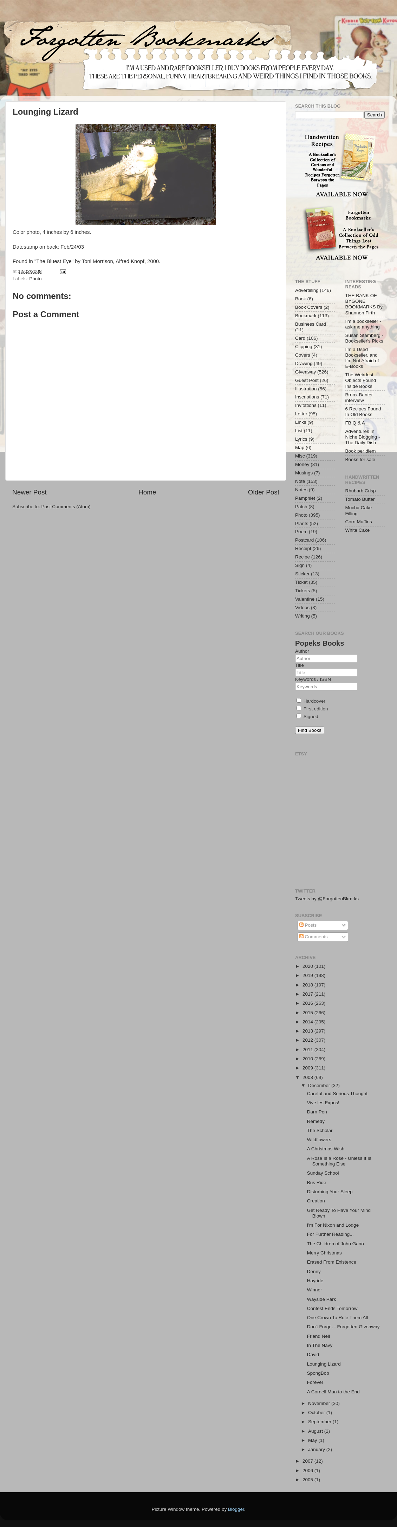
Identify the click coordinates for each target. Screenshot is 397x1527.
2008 (308, 1077)
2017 (308, 994)
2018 (308, 985)
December (319, 1085)
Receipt (303, 548)
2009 (308, 1068)
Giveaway (305, 372)
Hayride (315, 1280)
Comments (313, 936)
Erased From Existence (331, 1262)
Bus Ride (316, 1182)
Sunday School (323, 1173)
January (317, 1449)
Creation (316, 1200)
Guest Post (307, 380)
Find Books (309, 730)
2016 (308, 1003)
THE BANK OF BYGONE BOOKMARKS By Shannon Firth (364, 304)
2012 (308, 1040)
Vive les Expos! (323, 1102)
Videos (302, 607)
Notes (301, 489)
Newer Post (29, 492)
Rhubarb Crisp (360, 490)
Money (302, 464)
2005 (308, 1479)
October (317, 1412)
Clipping (303, 346)
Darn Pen (317, 1111)
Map (299, 447)
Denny (314, 1271)
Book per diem (360, 451)
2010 (308, 1058)
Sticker (302, 573)
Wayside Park (321, 1299)
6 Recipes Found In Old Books (363, 411)
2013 (308, 1031)
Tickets (302, 590)
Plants (301, 523)
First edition (312, 708)
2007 (308, 1461)
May (313, 1440)
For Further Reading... (330, 1234)
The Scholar (320, 1130)
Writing (302, 616)
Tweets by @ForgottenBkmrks (327, 898)
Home (147, 492)
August (316, 1431)
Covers (302, 355)
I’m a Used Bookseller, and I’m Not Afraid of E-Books (362, 358)
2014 (308, 1021)
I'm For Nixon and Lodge (333, 1225)
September (320, 1421)
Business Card (310, 324)
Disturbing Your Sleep (330, 1191)
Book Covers (308, 307)
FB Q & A (355, 423)
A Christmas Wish (326, 1148)
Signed (307, 716)
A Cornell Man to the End (333, 1391)
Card (300, 338)
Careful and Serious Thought (337, 1093)
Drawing (304, 363)
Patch (301, 506)
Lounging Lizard (324, 1364)
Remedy (316, 1121)
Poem (301, 531)
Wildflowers (319, 1139)
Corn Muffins (358, 521)
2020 (308, 966)
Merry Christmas (324, 1253)
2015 (308, 1012)
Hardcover (311, 701)
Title (299, 665)
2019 (308, 975)
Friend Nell (318, 1336)
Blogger (236, 1509)
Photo (35, 278)
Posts (308, 925)
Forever (315, 1382)
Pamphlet (305, 498)
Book (300, 298)
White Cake (357, 530)
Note (300, 481)
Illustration (306, 388)
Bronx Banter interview (359, 397)
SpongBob (318, 1373)
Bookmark (306, 315)
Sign (300, 565)
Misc (300, 456)
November (319, 1403)
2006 (308, 1470)
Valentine (304, 599)
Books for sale (360, 459)
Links (300, 422)
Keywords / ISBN (313, 679)
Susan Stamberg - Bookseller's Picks (364, 338)
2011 (308, 1049)
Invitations (306, 405)
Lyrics (301, 439)
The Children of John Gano (335, 1243)
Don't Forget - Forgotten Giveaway (343, 1326)
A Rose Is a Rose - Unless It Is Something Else (339, 1161)
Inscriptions (307, 397)
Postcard (304, 540)
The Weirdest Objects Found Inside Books (360, 380)
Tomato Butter (360, 499)
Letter (301, 413)
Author (302, 651)
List (298, 430)
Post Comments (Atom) (66, 506)
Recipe (302, 557)
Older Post (263, 492)
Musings (304, 472)
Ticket (301, 582)
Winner (314, 1289)
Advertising (307, 290)
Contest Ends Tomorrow (332, 1308)
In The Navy (320, 1345)
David (313, 1354)
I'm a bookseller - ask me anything (363, 324)
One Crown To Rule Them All (337, 1317)
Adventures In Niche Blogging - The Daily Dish (362, 437)
